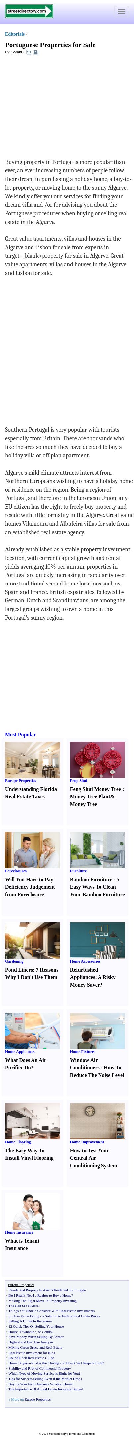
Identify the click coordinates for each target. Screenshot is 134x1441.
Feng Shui (78, 780)
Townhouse (28, 1332)
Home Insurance (19, 1232)
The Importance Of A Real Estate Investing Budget (45, 1389)
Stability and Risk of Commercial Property (39, 1368)
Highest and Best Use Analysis (30, 1342)
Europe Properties (20, 780)
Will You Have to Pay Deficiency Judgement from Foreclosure (30, 887)
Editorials (15, 34)
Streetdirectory (57, 1433)
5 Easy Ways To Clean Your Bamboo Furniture (97, 887)
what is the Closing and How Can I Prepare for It (66, 1363)
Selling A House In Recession (30, 1321)
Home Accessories (85, 961)
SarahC (17, 52)
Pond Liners (19, 970)
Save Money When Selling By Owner (35, 1337)
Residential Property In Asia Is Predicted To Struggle (47, 1290)
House (13, 1332)
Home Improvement (87, 1142)
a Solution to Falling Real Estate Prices (71, 1316)
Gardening (14, 961)
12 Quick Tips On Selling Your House (36, 1326)
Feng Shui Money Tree (95, 789)
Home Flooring (18, 1142)
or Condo (45, 1332)
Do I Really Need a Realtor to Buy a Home (39, 1295)
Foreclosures (16, 871)
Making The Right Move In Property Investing (42, 1301)
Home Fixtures (82, 1051)
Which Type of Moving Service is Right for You (43, 1373)
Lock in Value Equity (23, 1316)
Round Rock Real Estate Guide (31, 1358)
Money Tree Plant (90, 796)
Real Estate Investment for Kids (31, 1353)
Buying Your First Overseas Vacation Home (40, 1384)
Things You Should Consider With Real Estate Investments (51, 1311)
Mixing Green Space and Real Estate (35, 1347)
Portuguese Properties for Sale (50, 45)
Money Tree (83, 804)
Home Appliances (20, 1051)
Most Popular (20, 734)
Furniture (78, 871)
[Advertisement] (59, 108)
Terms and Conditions (82, 1433)
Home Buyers (18, 1363)
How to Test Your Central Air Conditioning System (93, 1158)
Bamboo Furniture (91, 879)
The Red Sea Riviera (23, 1305)
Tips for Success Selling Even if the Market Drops (45, 1379)
